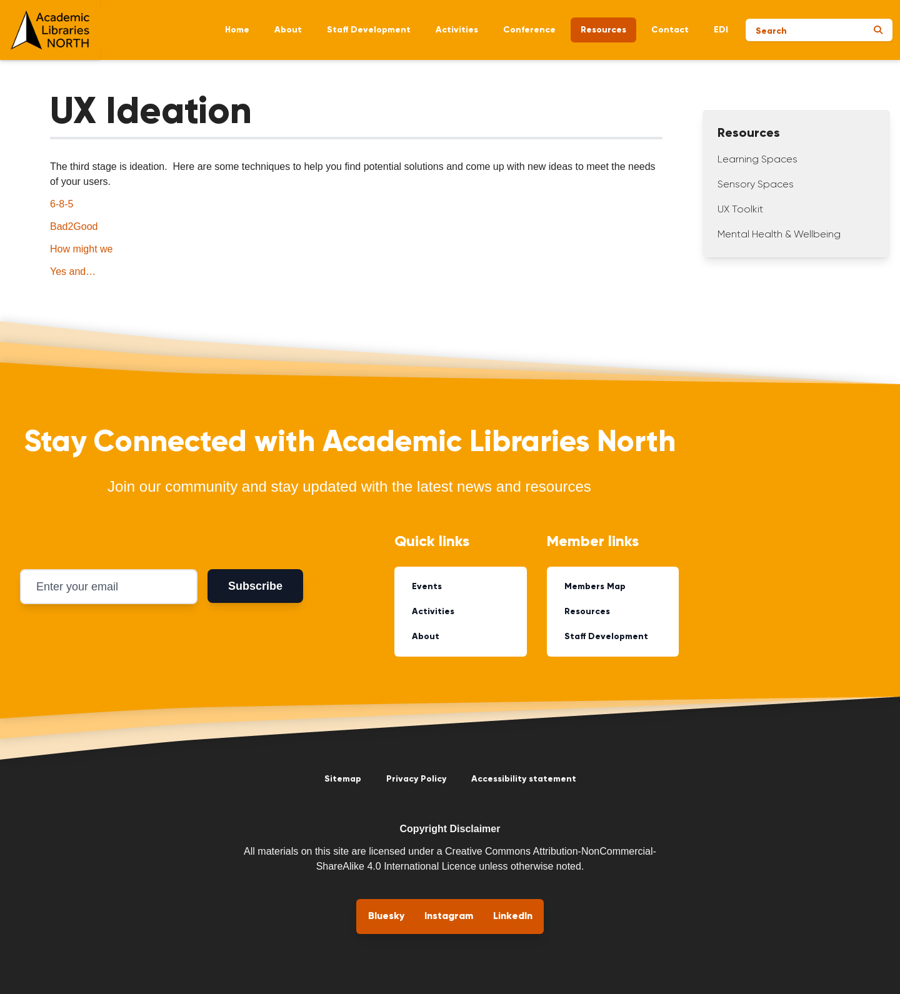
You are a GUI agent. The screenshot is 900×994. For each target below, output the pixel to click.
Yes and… (73, 271)
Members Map (595, 586)
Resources (603, 30)
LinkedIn (512, 917)
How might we (81, 249)
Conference (529, 30)
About (288, 30)
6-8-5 (61, 204)
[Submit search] (878, 30)
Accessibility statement (523, 779)
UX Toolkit (740, 210)
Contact (670, 30)
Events (427, 586)
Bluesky (386, 917)
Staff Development (369, 30)
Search (771, 31)
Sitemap (342, 779)
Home (237, 30)
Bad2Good (74, 226)
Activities (457, 30)
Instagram (448, 917)
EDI (721, 30)
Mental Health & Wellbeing (779, 235)
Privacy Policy (416, 779)
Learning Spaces (758, 160)
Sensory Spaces (756, 185)
